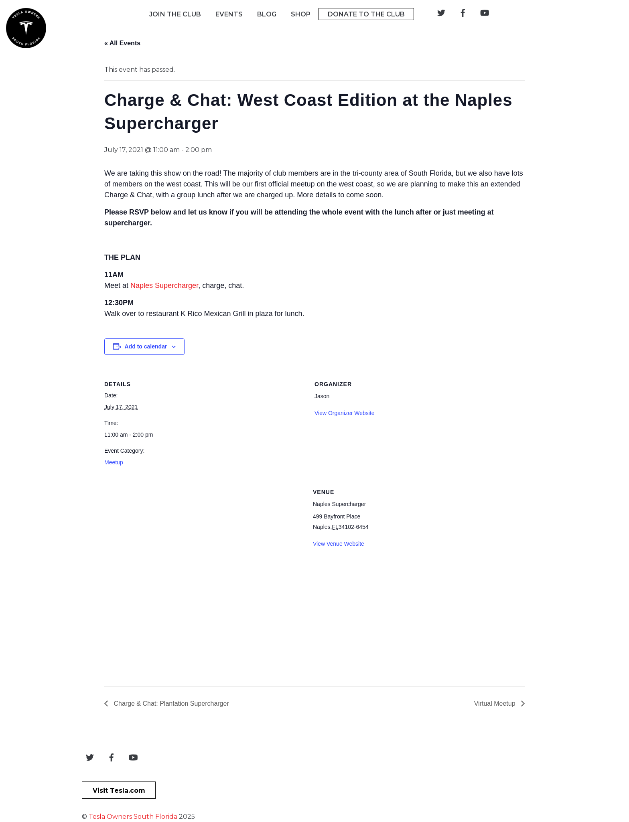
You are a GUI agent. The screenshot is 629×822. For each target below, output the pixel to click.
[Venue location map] (198, 582)
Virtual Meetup (495, 703)
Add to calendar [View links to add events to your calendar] (146, 346)
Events (229, 14)
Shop (300, 14)
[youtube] (485, 12)
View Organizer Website (344, 413)
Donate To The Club (366, 14)
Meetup (113, 462)
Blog (266, 14)
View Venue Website (338, 544)
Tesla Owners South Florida (133, 816)
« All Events (122, 43)
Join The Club (175, 14)
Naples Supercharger (164, 285)
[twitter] (441, 12)
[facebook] (463, 12)
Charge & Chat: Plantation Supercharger (170, 703)
